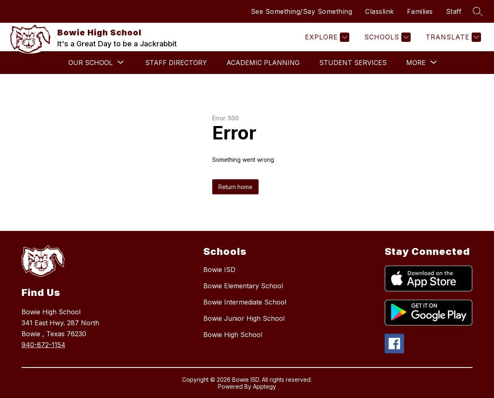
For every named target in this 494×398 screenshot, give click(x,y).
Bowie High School (232, 335)
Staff (454, 11)
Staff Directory (176, 63)
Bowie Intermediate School (244, 302)
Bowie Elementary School (243, 286)
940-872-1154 (43, 345)
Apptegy (264, 386)
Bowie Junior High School (244, 318)
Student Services (353, 63)
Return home (235, 186)
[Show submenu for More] (416, 62)
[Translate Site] (452, 37)
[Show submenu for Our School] (90, 62)
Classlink (379, 11)
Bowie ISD (219, 269)
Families (420, 11)
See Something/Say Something (302, 11)
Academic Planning (263, 63)
